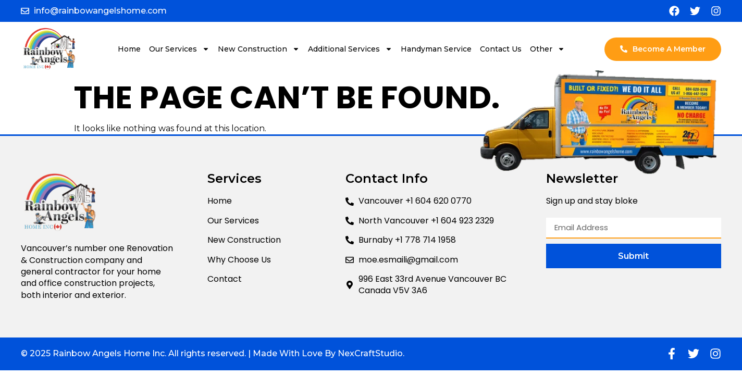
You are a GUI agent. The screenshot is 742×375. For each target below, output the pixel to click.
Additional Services (350, 49)
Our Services (179, 49)
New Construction (259, 49)
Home (129, 49)
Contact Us (501, 49)
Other (547, 49)
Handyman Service (436, 49)
